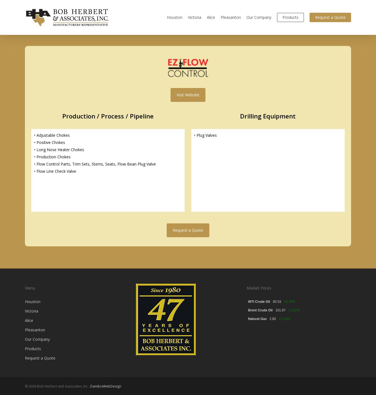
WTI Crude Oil (259, 302)
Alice (29, 320)
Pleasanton (35, 329)
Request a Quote (40, 358)
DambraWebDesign (105, 386)
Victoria (31, 311)
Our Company (37, 339)
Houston (32, 301)
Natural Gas (257, 319)
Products (33, 348)
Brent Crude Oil (260, 310)
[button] (188, 95)
